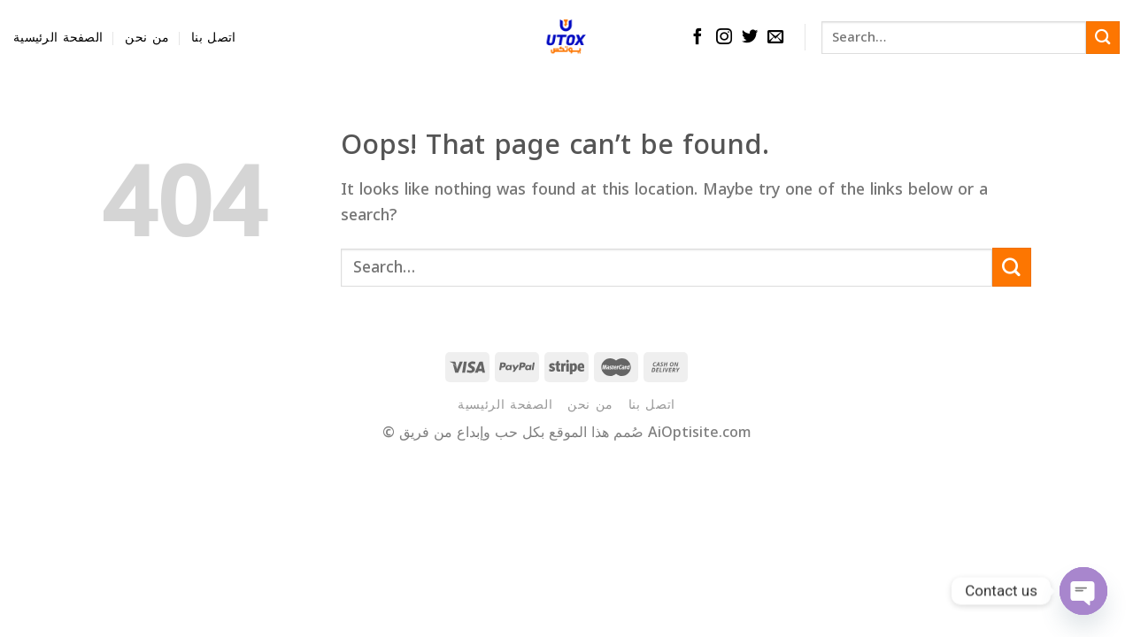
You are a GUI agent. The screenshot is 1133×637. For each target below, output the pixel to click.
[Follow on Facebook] (697, 37)
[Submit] (1103, 37)
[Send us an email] (775, 37)
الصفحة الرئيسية (58, 38)
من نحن (147, 38)
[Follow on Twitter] (750, 37)
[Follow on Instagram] (724, 37)
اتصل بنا (213, 38)
